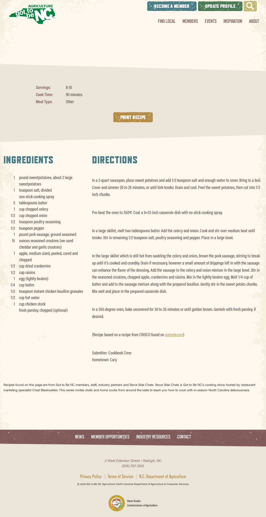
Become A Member (172, 6)
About (254, 21)
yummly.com (174, 334)
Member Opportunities (110, 437)
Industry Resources (153, 437)
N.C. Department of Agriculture (162, 476)
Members (190, 21)
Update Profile (220, 6)
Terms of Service (120, 476)
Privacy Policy (91, 476)
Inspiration (232, 21)
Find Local (167, 21)
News (79, 437)
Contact (184, 437)
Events (211, 21)
